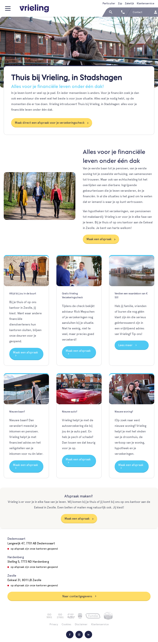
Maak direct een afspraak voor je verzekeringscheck (49, 122)
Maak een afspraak (99, 239)
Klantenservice (145, 3)
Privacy (54, 624)
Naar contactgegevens (79, 596)
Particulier (109, 3)
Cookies (66, 624)
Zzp (120, 3)
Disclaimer (81, 624)
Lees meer (127, 345)
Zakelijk (129, 3)
